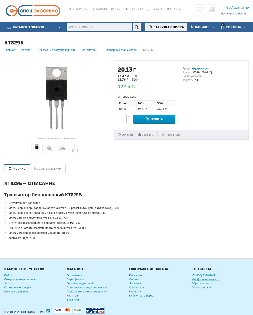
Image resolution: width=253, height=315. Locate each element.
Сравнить (147, 134)
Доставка (135, 283)
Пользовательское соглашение (87, 291)
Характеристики (47, 168)
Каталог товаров (28, 27)
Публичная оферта (141, 295)
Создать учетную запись (20, 279)
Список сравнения (16, 291)
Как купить (136, 275)
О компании (74, 275)
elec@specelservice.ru (205, 279)
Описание (17, 168)
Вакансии (73, 299)
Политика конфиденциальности (87, 287)
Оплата (134, 279)
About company (201, 287)
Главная (10, 49)
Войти (8, 275)
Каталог (26, 49)
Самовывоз (136, 287)
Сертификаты (75, 279)
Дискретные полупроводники (56, 49)
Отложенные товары (17, 287)
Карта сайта (74, 295)
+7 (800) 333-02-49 (235, 7)
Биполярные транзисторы (120, 49)
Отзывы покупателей (80, 283)
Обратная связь (201, 283)
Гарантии (135, 291)
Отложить (128, 134)
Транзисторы (89, 49)
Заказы (8, 283)
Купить (157, 119)
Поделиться (171, 134)
